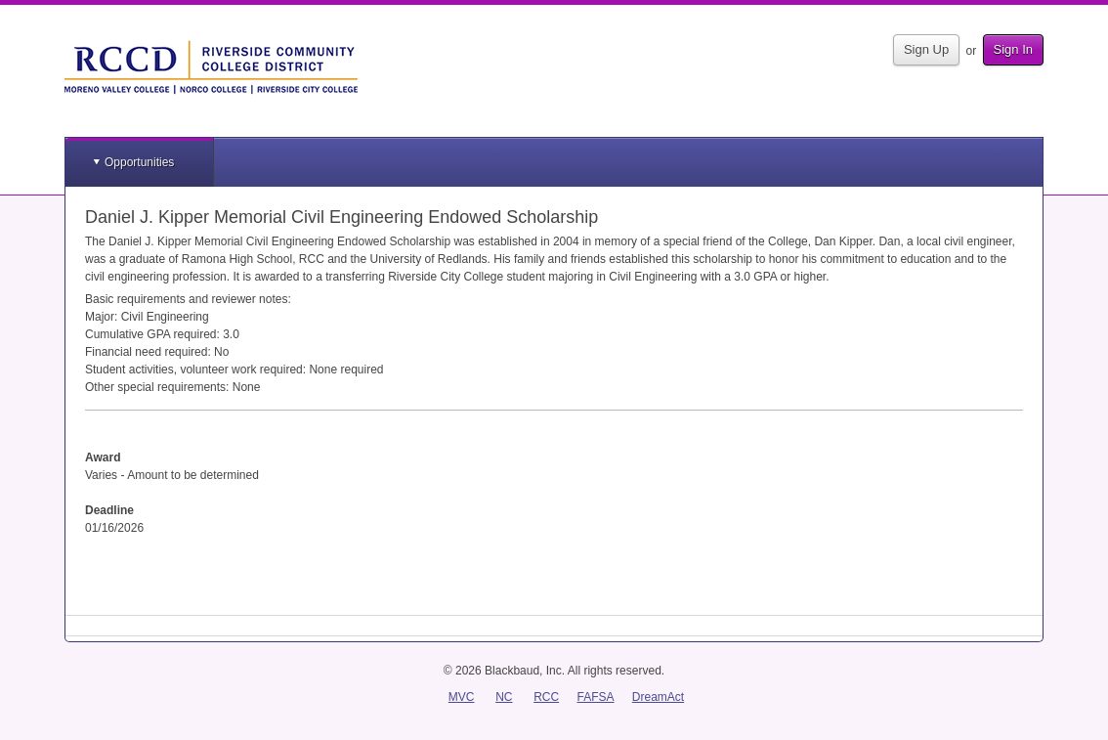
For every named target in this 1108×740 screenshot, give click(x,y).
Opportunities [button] (139, 162)
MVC (461, 697)
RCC (546, 697)
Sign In (1013, 49)
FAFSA (596, 697)
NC (503, 697)
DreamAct (658, 697)
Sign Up (926, 49)
